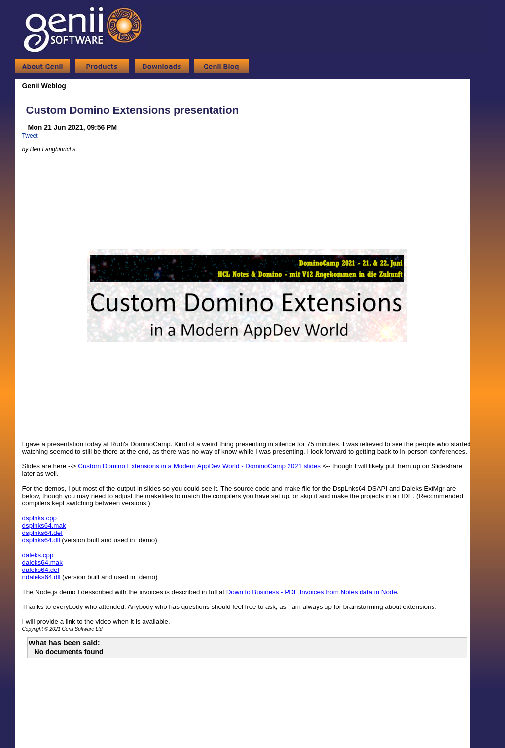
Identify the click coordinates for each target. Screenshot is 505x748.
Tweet (30, 135)
